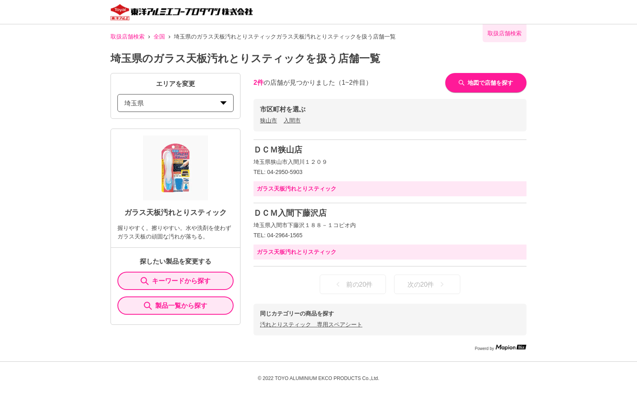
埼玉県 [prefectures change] (175, 103)
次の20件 (427, 284)
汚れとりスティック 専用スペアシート (311, 324)
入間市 (292, 120)
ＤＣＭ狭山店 (278, 149)
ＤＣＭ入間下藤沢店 (290, 212)
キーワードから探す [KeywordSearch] (175, 281)
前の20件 (353, 284)
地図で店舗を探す (486, 82)
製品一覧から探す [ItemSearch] (175, 306)
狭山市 (268, 120)
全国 (159, 36)
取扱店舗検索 (127, 36)
